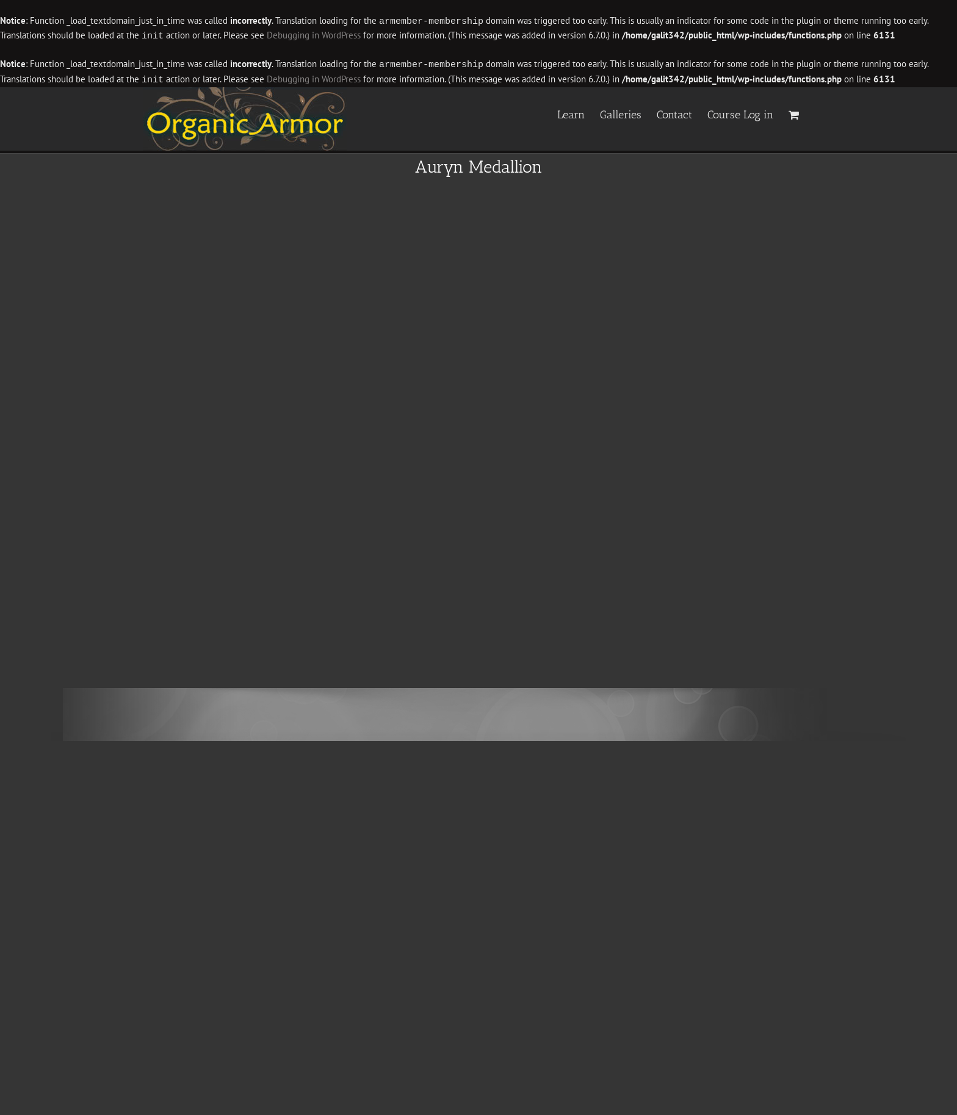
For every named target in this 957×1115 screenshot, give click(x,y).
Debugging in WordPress (314, 35)
